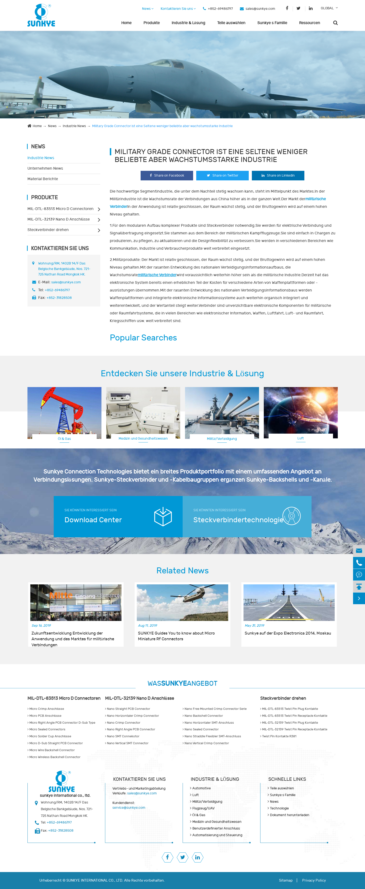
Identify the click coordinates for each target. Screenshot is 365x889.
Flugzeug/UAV (203, 808)
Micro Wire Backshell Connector (51, 750)
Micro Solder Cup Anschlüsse (49, 736)
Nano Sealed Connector (201, 729)
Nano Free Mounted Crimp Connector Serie (215, 709)
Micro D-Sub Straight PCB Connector (55, 743)
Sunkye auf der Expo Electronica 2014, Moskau (288, 633)
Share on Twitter (222, 175)
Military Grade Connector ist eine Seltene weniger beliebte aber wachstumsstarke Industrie (162, 126)
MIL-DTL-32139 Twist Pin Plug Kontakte (289, 723)
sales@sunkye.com (260, 9)
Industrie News (74, 126)
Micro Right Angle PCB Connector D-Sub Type (61, 723)
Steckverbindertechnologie (236, 520)
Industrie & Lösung (188, 23)
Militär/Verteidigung (222, 439)
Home (126, 23)
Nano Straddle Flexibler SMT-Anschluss (212, 736)
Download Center (93, 520)
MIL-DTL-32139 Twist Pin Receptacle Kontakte (293, 729)
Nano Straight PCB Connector (127, 709)
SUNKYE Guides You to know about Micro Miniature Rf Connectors (176, 636)
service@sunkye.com (128, 808)
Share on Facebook (167, 175)
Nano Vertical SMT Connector (126, 743)
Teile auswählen (231, 23)
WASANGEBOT (182, 684)
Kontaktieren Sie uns (178, 9)
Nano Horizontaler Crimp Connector (132, 716)
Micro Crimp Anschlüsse (45, 709)
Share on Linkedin (278, 175)
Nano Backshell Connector (203, 716)
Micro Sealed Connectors (46, 729)
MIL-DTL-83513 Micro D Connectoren (60, 209)
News (147, 9)
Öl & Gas (64, 439)
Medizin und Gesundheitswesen (143, 438)
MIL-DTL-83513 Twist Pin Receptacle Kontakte (293, 716)
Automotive (201, 788)
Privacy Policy (314, 880)
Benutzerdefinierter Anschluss (216, 828)
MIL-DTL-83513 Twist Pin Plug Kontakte (289, 709)
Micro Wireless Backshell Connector (53, 757)
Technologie (279, 808)
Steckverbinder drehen (48, 230)
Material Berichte (42, 179)
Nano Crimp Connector (122, 723)
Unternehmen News (45, 168)
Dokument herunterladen (289, 815)
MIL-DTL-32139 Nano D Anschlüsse (58, 219)
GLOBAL (327, 8)
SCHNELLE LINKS (287, 779)
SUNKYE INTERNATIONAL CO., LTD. (94, 880)
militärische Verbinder (157, 275)
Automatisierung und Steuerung (217, 835)
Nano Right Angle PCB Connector (130, 729)
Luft (300, 438)
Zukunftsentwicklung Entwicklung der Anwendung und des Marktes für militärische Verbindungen (73, 636)
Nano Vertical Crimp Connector (206, 743)
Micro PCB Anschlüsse (44, 716)
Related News (182, 571)
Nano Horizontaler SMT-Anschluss (208, 723)
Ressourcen (309, 23)
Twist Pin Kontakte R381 (278, 736)
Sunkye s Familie (272, 23)
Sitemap (286, 880)
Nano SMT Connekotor (122, 736)
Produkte (151, 23)
